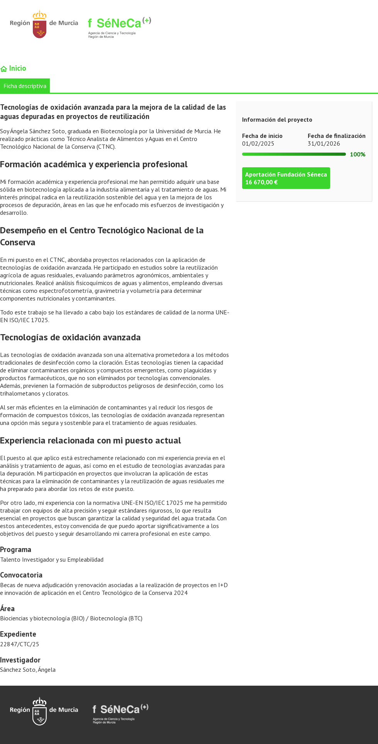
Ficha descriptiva (24, 86)
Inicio (13, 68)
